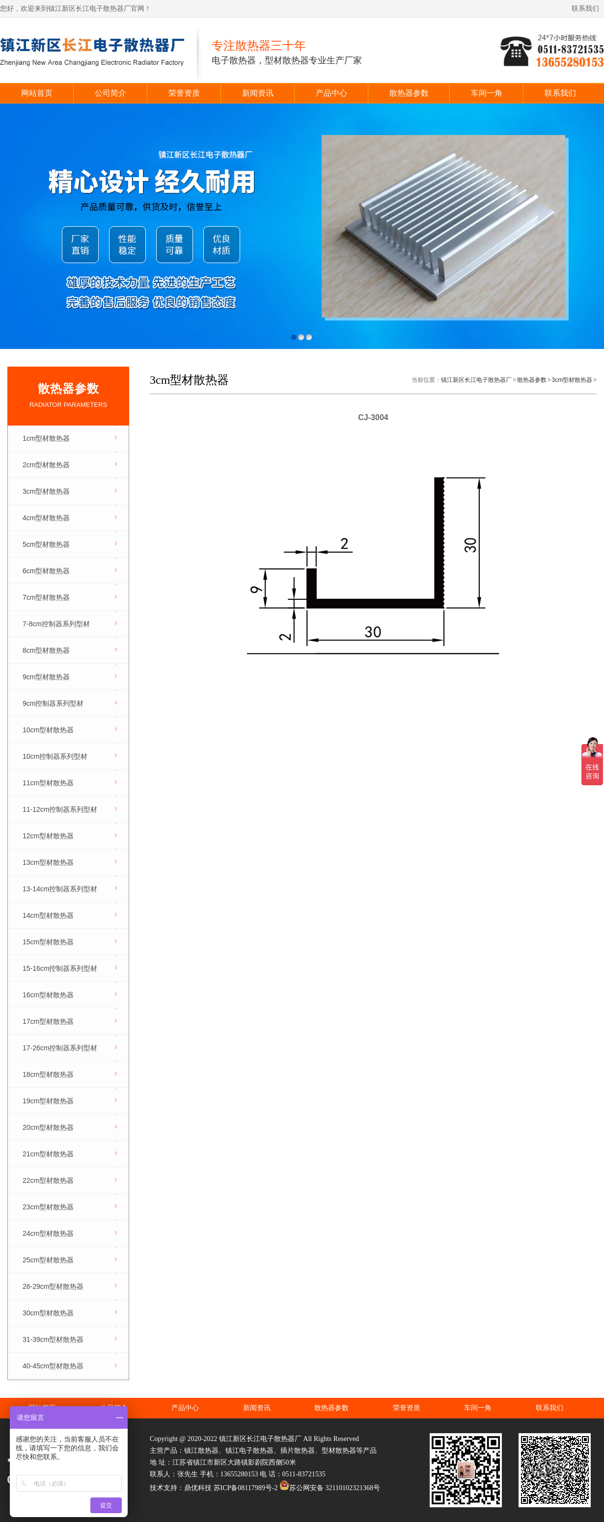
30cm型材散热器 (48, 1313)
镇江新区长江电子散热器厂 (476, 379)
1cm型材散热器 (46, 438)
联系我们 (585, 8)
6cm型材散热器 (46, 571)
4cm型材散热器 (46, 518)
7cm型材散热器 (46, 597)
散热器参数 (409, 93)
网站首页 (37, 93)
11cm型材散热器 (48, 783)
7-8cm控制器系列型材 (56, 624)
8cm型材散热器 (46, 650)
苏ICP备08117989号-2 (246, 1488)
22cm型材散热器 (48, 1180)
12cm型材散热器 (48, 836)
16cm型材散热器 (48, 995)
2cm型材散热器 (46, 465)
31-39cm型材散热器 (53, 1339)
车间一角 (486, 93)
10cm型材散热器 (48, 730)
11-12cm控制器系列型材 (60, 809)
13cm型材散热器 (48, 862)
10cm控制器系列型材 (55, 756)
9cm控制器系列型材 (53, 703)
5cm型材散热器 (46, 544)
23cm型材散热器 (48, 1207)
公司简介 (110, 93)
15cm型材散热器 (48, 942)
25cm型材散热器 (48, 1260)
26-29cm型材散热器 (53, 1286)
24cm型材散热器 (48, 1233)
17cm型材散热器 (48, 1021)
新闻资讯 (258, 93)
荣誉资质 (184, 93)
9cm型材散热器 (46, 677)
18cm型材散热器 (48, 1074)
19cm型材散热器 (48, 1101)
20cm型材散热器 (48, 1127)
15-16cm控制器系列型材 (60, 968)
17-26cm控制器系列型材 (60, 1048)
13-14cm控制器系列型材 (60, 889)
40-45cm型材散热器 (53, 1366)
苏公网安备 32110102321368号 (329, 1488)
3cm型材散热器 (46, 491)
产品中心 (331, 93)
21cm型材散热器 (48, 1154)
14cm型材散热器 (48, 915)
